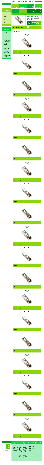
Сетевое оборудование (6, 40)
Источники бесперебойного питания (7, 57)
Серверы (5, 33)
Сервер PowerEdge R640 (20, 457)
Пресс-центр (24, 11)
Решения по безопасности (6, 48)
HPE (4, 14)
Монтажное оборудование (6, 54)
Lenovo (5, 17)
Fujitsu (5, 19)
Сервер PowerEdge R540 (20, 455)
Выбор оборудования (23, 7)
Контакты (40, 11)
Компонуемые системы (6, 45)
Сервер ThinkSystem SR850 (25, 460)
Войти (12, 2)
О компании (16, 7)
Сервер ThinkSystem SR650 (25, 455)
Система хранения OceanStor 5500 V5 (31, 456)
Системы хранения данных (5, 36)
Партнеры (16, 11)
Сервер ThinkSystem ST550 (25, 457)
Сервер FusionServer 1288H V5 (32, 452)
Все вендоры (6, 26)
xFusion (5, 24)
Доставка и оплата (38, 7)
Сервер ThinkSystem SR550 (25, 452)
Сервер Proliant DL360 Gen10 (15, 453)
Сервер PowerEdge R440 (20, 452)
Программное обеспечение (6, 51)
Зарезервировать (34, 22)
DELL (5, 16)
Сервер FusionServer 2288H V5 (32, 451)
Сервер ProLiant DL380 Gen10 (15, 455)
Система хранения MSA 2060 (16, 457)
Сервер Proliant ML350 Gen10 (15, 452)
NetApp (5, 21)
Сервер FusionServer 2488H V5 (32, 454)
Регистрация (13, 1)
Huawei (5, 22)
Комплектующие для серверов (7, 43)
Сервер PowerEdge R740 (20, 460)
